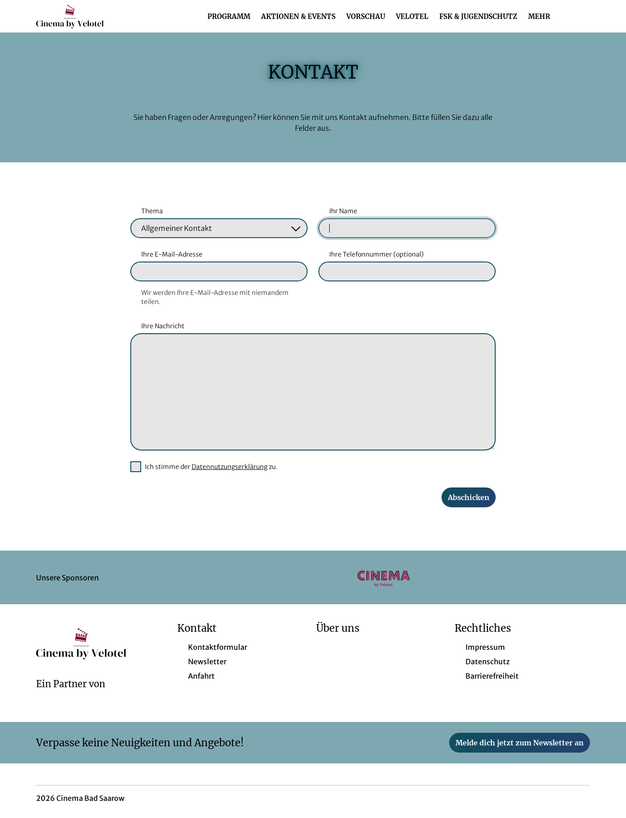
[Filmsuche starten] (581, 16)
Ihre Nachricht (162, 326)
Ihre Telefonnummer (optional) (376, 254)
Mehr (544, 16)
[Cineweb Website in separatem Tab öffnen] (70, 695)
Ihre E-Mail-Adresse (172, 254)
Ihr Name (343, 211)
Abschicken (468, 497)
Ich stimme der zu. (211, 467)
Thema (152, 211)
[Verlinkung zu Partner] (383, 577)
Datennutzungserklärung (229, 467)
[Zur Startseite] (99, 16)
